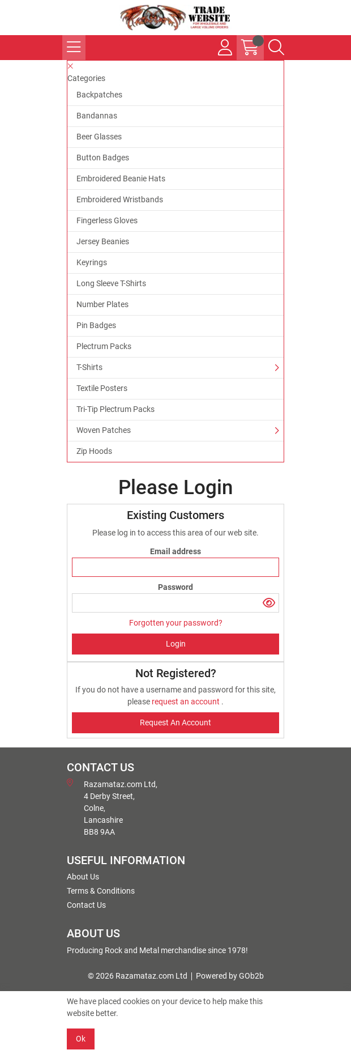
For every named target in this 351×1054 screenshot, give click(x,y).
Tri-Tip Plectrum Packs (115, 409)
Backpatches (99, 94)
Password (175, 587)
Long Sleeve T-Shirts (111, 283)
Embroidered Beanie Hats (120, 178)
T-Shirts (89, 367)
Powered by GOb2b (230, 975)
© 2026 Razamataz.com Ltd (137, 975)
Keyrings (91, 262)
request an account (186, 701)
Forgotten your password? (175, 622)
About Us (83, 876)
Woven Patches (103, 430)
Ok (80, 1038)
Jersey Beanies (102, 241)
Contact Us (86, 905)
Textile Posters (101, 388)
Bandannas (96, 115)
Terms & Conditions (101, 890)
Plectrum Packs (103, 346)
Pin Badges (96, 325)
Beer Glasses (99, 136)
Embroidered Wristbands (119, 199)
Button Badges (102, 157)
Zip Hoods (94, 451)
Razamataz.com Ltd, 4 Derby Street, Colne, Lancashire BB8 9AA (112, 807)
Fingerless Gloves (107, 220)
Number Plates (102, 304)
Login (176, 643)
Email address (175, 551)
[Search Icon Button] (276, 47)
